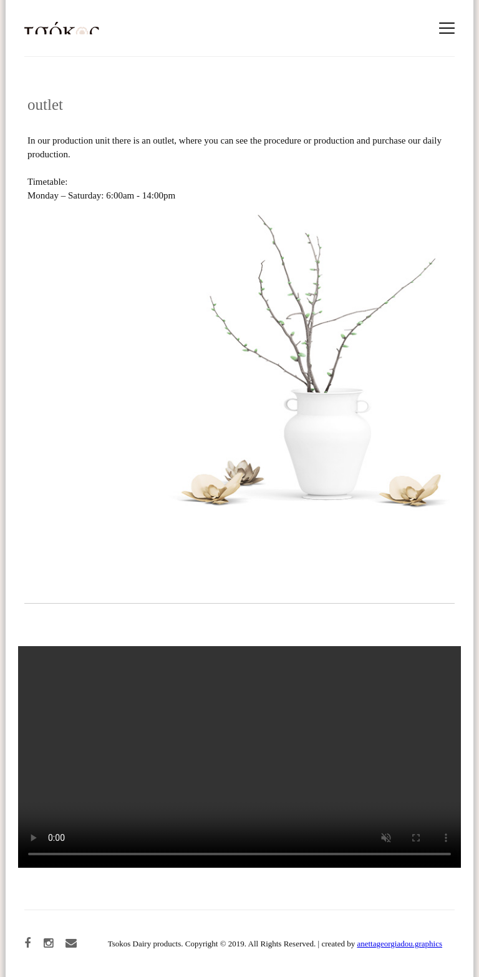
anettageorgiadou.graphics (399, 943)
